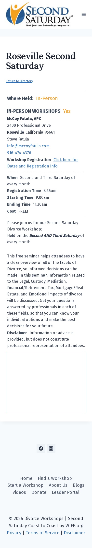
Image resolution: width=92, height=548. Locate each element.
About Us (58, 485)
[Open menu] (83, 14)
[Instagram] (51, 448)
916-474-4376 (19, 153)
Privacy (14, 532)
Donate (38, 492)
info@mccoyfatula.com (28, 146)
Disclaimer (74, 532)
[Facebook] (41, 448)
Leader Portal (65, 492)
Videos (19, 492)
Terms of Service (42, 532)
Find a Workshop (55, 478)
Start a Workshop (25, 485)
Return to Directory (19, 81)
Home (26, 478)
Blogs (78, 485)
